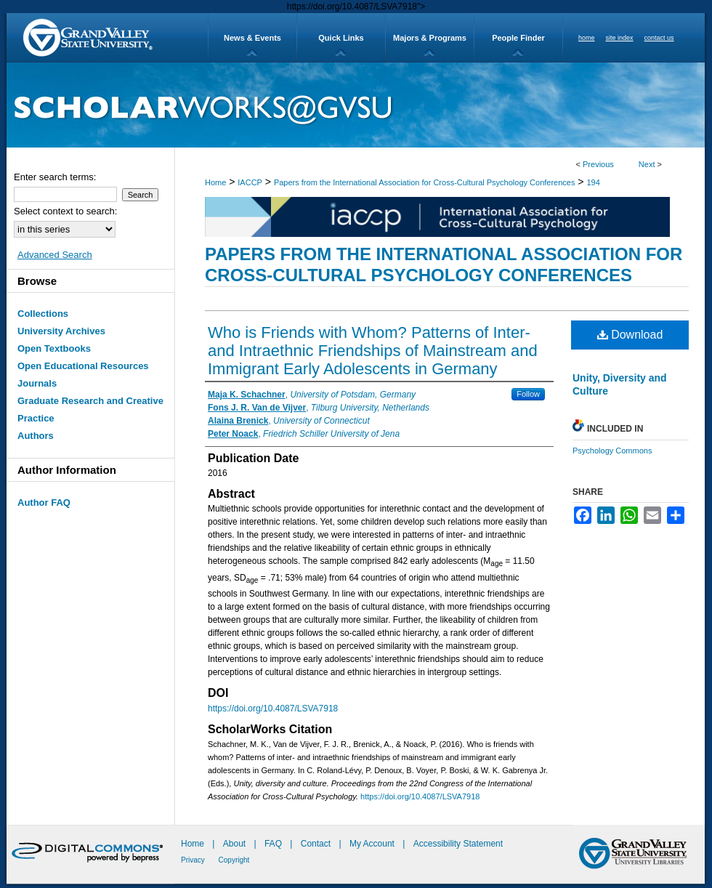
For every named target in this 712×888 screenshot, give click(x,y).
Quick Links (340, 37)
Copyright (234, 860)
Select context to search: (65, 211)
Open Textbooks (54, 348)
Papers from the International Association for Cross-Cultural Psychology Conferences (424, 182)
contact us (659, 37)
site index (620, 37)
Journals (37, 383)
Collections (42, 313)
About (235, 844)
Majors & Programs (429, 37)
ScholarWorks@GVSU (356, 105)
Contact (316, 844)
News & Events (252, 37)
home (586, 37)
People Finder (518, 37)
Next (647, 164)
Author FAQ (43, 502)
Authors (35, 435)
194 (592, 182)
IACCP (250, 182)
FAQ (274, 844)
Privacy (194, 860)
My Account (373, 844)
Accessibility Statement (458, 844)
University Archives (61, 331)
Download (630, 334)
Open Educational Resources (83, 365)
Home (215, 182)
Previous (598, 164)
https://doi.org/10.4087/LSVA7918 (273, 708)
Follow (528, 393)
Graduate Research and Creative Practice (90, 409)
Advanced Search (54, 254)
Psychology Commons (612, 450)
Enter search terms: (55, 176)
